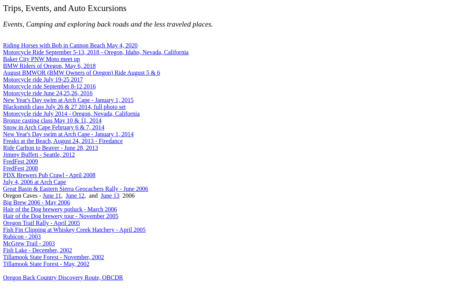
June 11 (51, 195)
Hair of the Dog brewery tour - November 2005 (60, 216)
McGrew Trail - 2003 (29, 243)
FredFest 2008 (20, 168)
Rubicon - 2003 (22, 236)
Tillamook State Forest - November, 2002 (53, 257)
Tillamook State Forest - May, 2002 (46, 264)
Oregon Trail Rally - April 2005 (41, 223)
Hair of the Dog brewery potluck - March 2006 (60, 209)
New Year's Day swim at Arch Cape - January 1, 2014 (68, 134)
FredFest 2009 (20, 161)
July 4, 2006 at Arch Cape (34, 182)
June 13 (110, 195)
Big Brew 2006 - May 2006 (36, 202)
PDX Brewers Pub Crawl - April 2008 (49, 175)
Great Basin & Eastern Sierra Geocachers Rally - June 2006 (75, 189)
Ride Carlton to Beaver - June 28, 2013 (50, 148)
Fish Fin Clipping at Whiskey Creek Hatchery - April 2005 (74, 230)
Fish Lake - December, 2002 (37, 250)
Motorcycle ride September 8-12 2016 (49, 86)
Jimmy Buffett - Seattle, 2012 (39, 154)
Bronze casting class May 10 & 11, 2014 (52, 120)
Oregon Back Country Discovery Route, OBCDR (63, 277)
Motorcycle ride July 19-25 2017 (43, 79)
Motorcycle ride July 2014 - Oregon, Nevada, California (71, 113)
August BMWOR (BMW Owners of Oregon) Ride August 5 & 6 (81, 72)
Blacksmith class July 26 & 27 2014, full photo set (64, 107)
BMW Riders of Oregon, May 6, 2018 (49, 66)
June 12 (75, 195)
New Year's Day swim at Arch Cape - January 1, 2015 (68, 100)
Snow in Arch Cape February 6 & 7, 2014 (53, 127)
